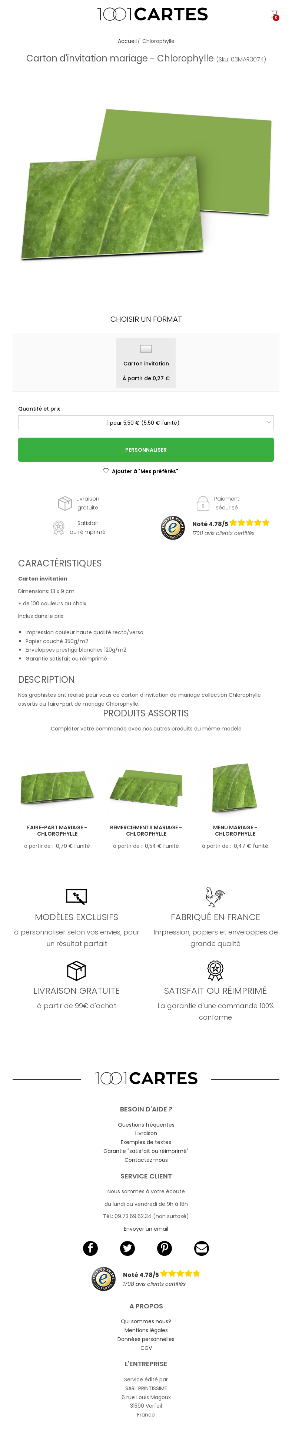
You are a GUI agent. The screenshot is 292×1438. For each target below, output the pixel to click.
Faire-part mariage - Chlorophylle (57, 830)
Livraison (146, 1133)
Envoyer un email (146, 1229)
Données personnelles (146, 1339)
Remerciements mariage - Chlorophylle (146, 830)
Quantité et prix (39, 408)
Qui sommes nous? (146, 1321)
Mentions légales (146, 1330)
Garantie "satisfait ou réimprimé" (146, 1151)
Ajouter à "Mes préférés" (140, 471)
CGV (146, 1348)
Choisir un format (146, 319)
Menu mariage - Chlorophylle (235, 830)
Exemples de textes (146, 1142)
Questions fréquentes (146, 1124)
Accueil (127, 41)
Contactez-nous (146, 1160)
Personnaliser (146, 450)
